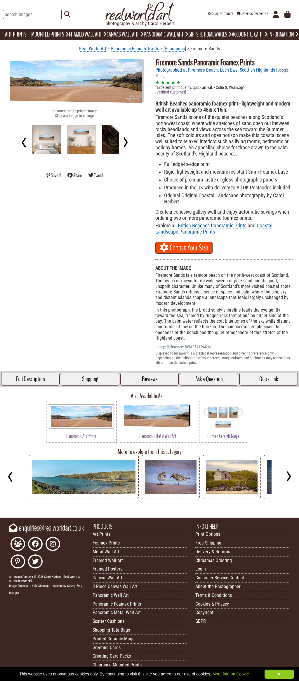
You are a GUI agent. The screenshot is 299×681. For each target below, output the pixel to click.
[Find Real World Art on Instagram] (53, 544)
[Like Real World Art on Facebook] (35, 544)
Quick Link (268, 379)
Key (3, 503)
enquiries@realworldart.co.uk (46, 528)
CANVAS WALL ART (125, 34)
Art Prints (101, 534)
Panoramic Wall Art (111, 595)
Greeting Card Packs (112, 656)
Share (74, 175)
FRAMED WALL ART (88, 34)
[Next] (125, 142)
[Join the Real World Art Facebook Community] (18, 544)
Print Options (207, 534)
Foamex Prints (106, 543)
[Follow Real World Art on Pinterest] (18, 562)
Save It (54, 175)
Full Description (30, 379)
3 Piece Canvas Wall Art (115, 586)
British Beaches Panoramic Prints (212, 226)
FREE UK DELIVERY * (255, 14)
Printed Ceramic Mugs (113, 639)
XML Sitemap (40, 586)
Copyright (204, 612)
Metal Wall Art (106, 551)
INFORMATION (283, 34)
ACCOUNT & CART (250, 34)
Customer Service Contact (219, 577)
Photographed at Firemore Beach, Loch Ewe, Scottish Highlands (215, 70)
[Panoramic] (175, 48)
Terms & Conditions (213, 595)
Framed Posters (107, 569)
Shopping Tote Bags (111, 630)
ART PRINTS (16, 34)
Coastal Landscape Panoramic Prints (213, 229)
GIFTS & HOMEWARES (210, 34)
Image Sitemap (18, 586)
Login (200, 569)
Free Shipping (208, 543)
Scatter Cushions (108, 621)
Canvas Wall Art (107, 577)
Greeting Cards (107, 647)
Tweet (95, 175)
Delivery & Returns (212, 551)
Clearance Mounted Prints (117, 665)
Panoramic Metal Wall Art (117, 612)
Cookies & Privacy (212, 604)
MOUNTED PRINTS (50, 34)
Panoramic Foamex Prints (135, 48)
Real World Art (92, 48)
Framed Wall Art (108, 560)
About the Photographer (218, 586)
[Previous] (24, 142)
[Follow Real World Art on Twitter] (35, 562)
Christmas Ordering (213, 560)
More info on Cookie (230, 674)
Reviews (149, 379)
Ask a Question (209, 379)
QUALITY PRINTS (222, 14)
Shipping (90, 379)
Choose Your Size (184, 247)
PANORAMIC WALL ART (166, 34)
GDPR (200, 621)
